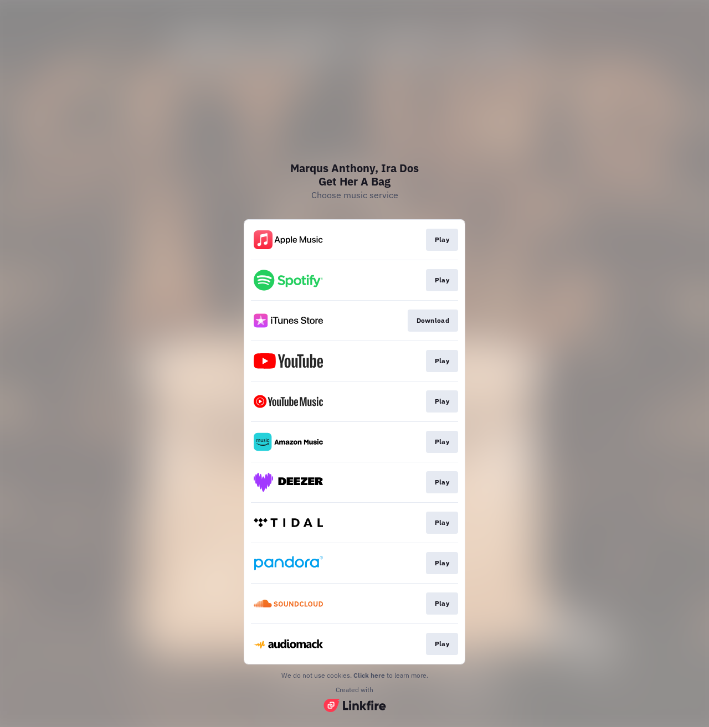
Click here (369, 675)
